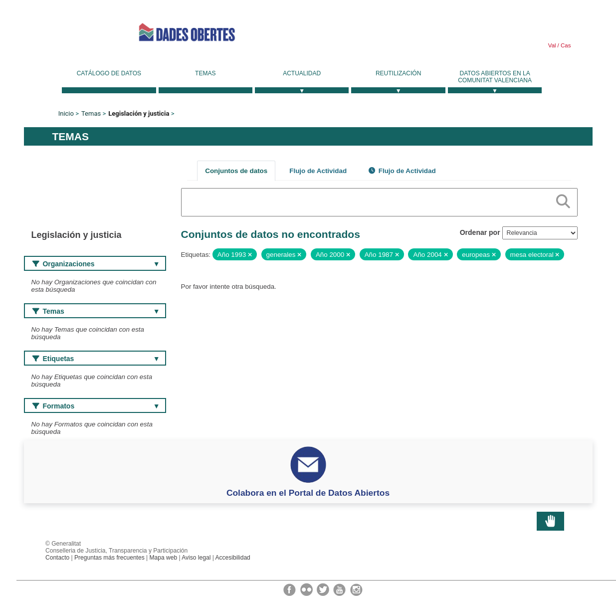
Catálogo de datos (109, 73)
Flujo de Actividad (318, 171)
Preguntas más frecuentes (109, 557)
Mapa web (164, 557)
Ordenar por (480, 232)
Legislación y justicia (138, 113)
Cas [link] (565, 45)
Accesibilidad (232, 557)
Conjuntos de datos (236, 171)
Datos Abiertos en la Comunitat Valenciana (495, 77)
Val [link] (552, 45)
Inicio (66, 113)
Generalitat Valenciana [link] (69, 32)
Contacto (57, 557)
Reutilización (398, 73)
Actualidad (302, 73)
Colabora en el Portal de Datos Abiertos (308, 493)
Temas (205, 73)
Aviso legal (196, 557)
